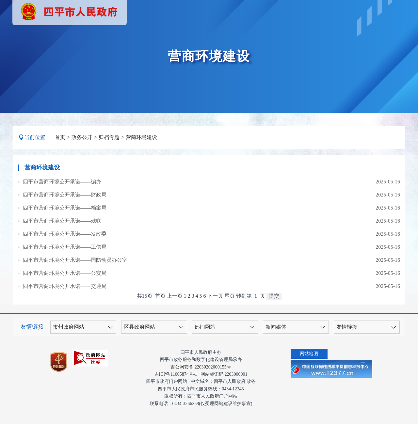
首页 (60, 137)
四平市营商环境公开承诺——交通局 (64, 286)
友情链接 (346, 327)
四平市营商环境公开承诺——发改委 (64, 234)
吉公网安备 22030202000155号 (200, 367)
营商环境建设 (141, 137)
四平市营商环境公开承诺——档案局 (64, 208)
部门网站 (205, 327)
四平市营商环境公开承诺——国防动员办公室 (75, 260)
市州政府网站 (68, 327)
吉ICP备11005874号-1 (175, 374)
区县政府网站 (139, 327)
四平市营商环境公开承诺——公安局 (64, 273)
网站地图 (309, 353)
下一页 (215, 296)
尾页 (229, 296)
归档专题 (109, 137)
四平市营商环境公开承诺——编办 (62, 181)
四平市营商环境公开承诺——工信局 (64, 247)
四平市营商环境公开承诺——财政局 (64, 194)
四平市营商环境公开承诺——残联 (62, 221)
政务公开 (82, 137)
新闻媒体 (275, 327)
